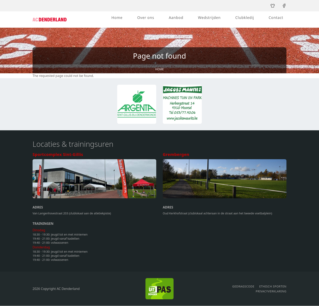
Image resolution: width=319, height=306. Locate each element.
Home (117, 17)
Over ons (145, 17)
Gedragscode (243, 286)
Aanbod (176, 17)
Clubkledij (244, 17)
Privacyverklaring (271, 291)
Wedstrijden (209, 17)
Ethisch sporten (272, 286)
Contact (276, 17)
